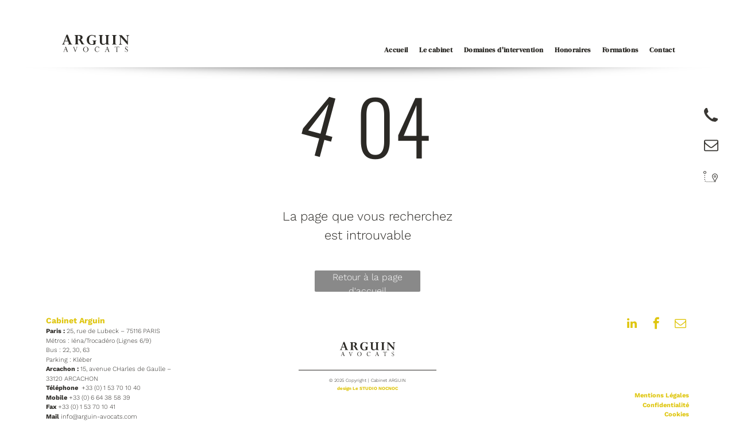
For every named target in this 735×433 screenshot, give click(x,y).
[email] (680, 325)
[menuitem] (390, 50)
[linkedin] (632, 325)
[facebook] (656, 325)
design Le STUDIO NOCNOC (367, 388)
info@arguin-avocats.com (99, 416)
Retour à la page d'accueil (367, 282)
